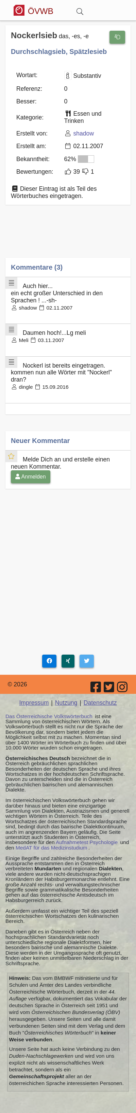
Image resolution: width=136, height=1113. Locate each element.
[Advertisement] (68, 236)
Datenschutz (100, 702)
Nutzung (66, 702)
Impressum (34, 702)
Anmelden (30, 477)
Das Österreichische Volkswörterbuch (48, 716)
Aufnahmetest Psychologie (87, 842)
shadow (83, 133)
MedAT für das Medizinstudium (51, 848)
